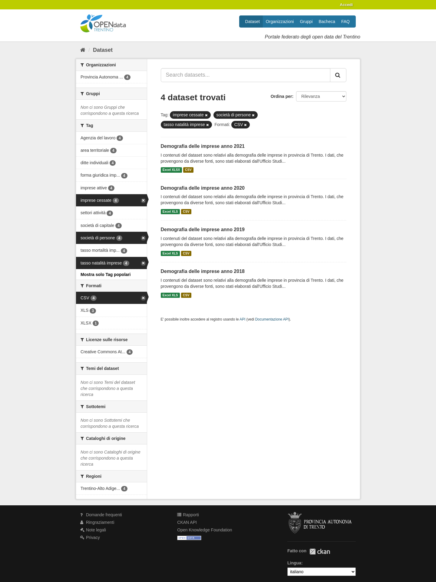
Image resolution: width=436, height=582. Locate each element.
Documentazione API (272, 319)
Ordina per (281, 96)
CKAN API (187, 522)
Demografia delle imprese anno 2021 (203, 146)
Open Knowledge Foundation (204, 529)
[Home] (82, 50)
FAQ (345, 21)
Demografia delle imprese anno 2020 (203, 188)
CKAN (319, 551)
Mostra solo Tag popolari (105, 274)
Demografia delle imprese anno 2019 (203, 229)
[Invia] (338, 75)
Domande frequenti (101, 514)
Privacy (90, 537)
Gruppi (306, 21)
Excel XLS (170, 211)
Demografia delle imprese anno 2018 (203, 271)
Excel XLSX (171, 170)
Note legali (93, 529)
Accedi (346, 4)
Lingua (294, 562)
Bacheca (327, 21)
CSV (188, 170)
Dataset (252, 21)
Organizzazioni (280, 21)
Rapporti (188, 514)
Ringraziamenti (97, 522)
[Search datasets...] (246, 75)
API (242, 319)
